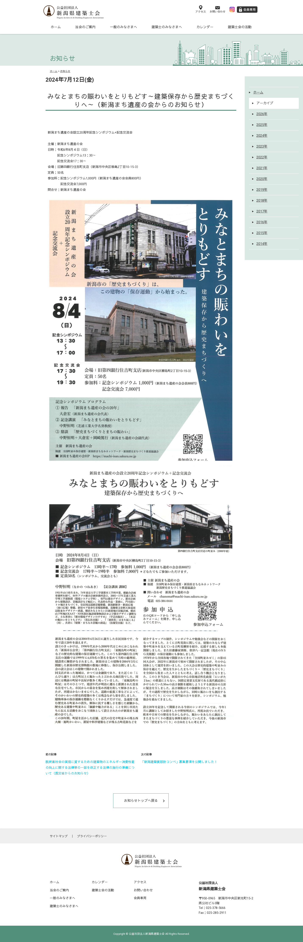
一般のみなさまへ (123, 27)
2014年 (261, 244)
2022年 (261, 157)
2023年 (261, 146)
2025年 (261, 125)
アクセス (140, 882)
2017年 (261, 211)
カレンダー (204, 27)
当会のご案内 (85, 27)
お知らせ (65, 71)
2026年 (261, 114)
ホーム (56, 27)
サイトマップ (59, 836)
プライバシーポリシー (92, 836)
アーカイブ (264, 103)
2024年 (261, 136)
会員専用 (140, 898)
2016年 (261, 222)
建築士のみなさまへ (167, 27)
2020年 (261, 179)
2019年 (261, 190)
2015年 (261, 233)
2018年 (261, 200)
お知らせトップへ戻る (141, 801)
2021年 (261, 168)
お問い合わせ (143, 890)
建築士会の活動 (240, 27)
